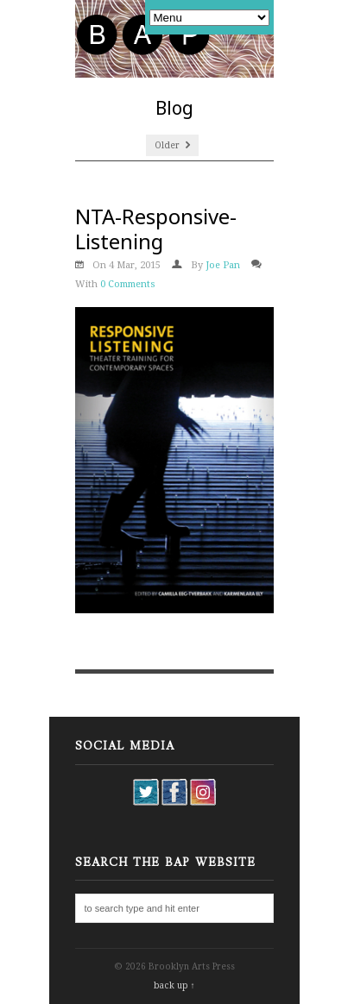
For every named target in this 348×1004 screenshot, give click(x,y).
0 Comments (127, 284)
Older (172, 145)
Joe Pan (223, 265)
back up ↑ (174, 985)
